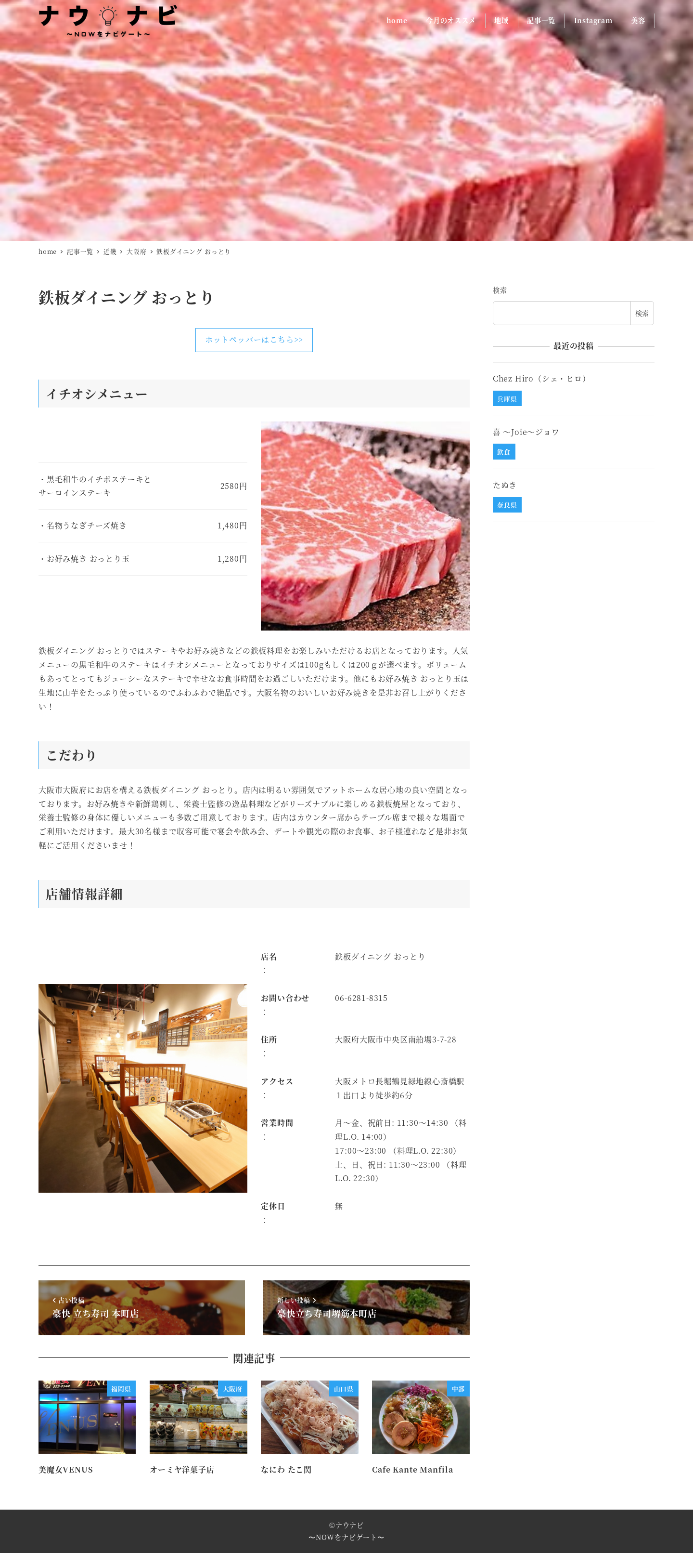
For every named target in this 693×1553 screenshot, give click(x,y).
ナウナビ (349, 1525)
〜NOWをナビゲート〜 (346, 1537)
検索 (500, 290)
